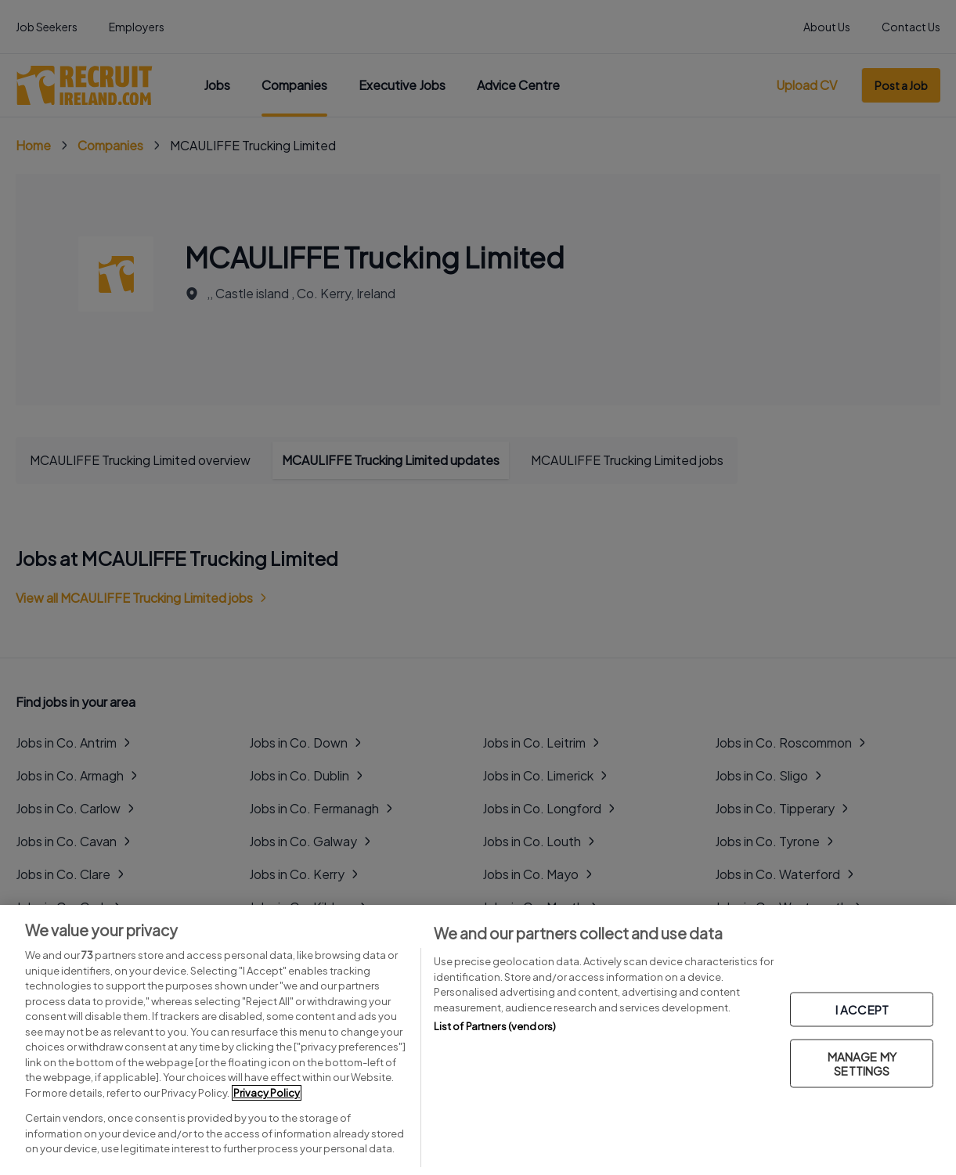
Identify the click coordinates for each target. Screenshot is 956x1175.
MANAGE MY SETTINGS (862, 1062)
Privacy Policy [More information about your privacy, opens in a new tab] (266, 1093)
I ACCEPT (862, 1008)
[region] (478, 1040)
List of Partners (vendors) (495, 1026)
